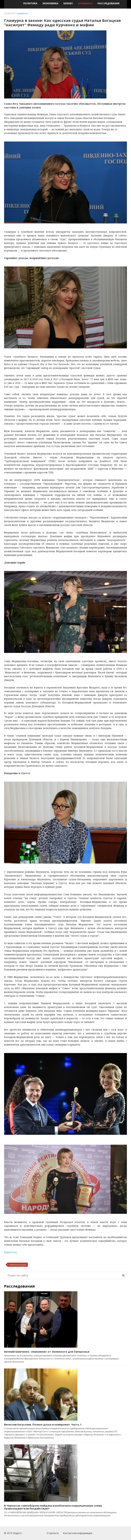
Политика (30, 3)
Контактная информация (77, 1533)
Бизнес (68, 3)
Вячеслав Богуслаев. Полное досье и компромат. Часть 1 (43, 1424)
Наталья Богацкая (18, 1264)
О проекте (53, 1533)
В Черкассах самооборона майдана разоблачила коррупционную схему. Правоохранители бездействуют (53, 1507)
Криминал (85, 3)
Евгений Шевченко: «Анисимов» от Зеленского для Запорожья (46, 1351)
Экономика (50, 3)
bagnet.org (10, 1252)
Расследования (108, 3)
